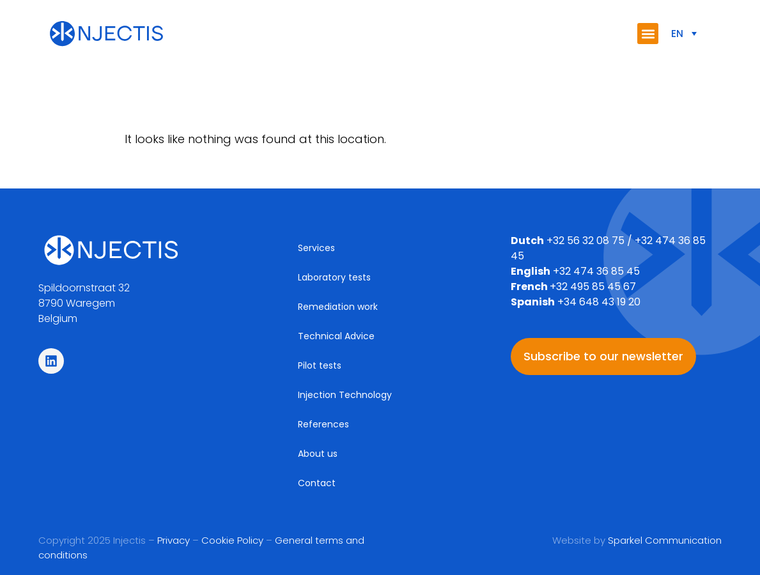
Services (316, 247)
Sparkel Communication (665, 540)
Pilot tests (319, 365)
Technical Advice (336, 336)
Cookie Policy (232, 540)
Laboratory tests (334, 277)
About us (317, 453)
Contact (317, 483)
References (323, 424)
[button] (647, 33)
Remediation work (338, 306)
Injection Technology (345, 394)
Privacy (173, 540)
